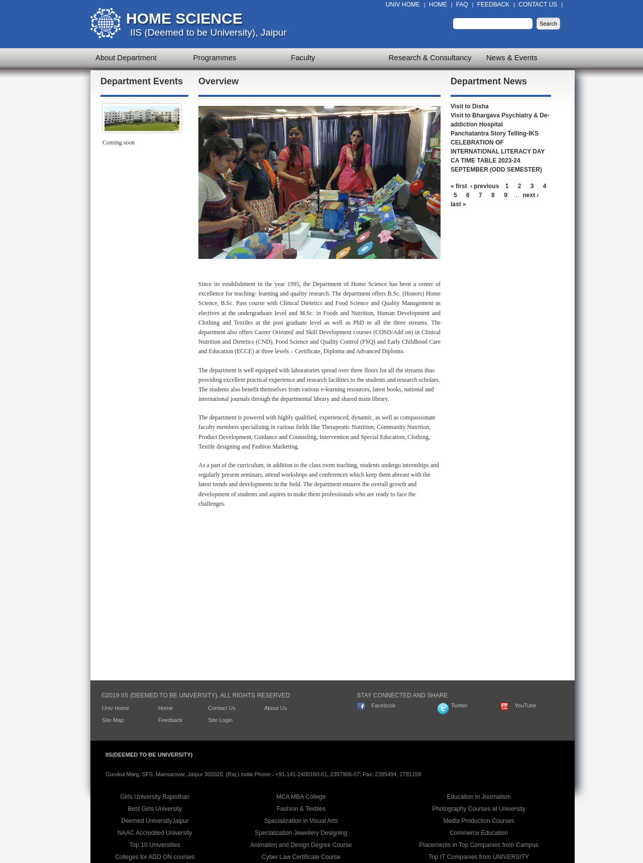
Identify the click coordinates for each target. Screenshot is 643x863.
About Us (275, 708)
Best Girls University (155, 808)
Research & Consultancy (430, 57)
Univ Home (403, 4)
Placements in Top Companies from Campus (479, 844)
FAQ (462, 4)
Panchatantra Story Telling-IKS (495, 133)
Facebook (383, 705)
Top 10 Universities (155, 844)
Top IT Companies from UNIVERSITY (478, 856)
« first (459, 186)
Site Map (113, 720)
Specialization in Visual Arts (301, 820)
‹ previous (484, 186)
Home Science (184, 18)
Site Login (220, 720)
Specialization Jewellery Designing (301, 832)
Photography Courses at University (478, 808)
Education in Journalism (478, 796)
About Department (126, 57)
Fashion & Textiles (301, 808)
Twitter (459, 705)
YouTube (525, 705)
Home (438, 4)
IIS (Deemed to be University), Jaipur (208, 32)
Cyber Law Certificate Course (301, 856)
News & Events (512, 57)
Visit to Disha (470, 106)
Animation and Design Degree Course (301, 844)
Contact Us (537, 4)
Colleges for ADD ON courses (155, 856)
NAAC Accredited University (155, 832)
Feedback (493, 4)
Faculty (303, 57)
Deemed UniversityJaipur (154, 820)
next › (531, 195)
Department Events (141, 81)
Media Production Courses (478, 820)
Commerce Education (478, 832)
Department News (489, 81)
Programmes (215, 57)
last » (458, 204)
